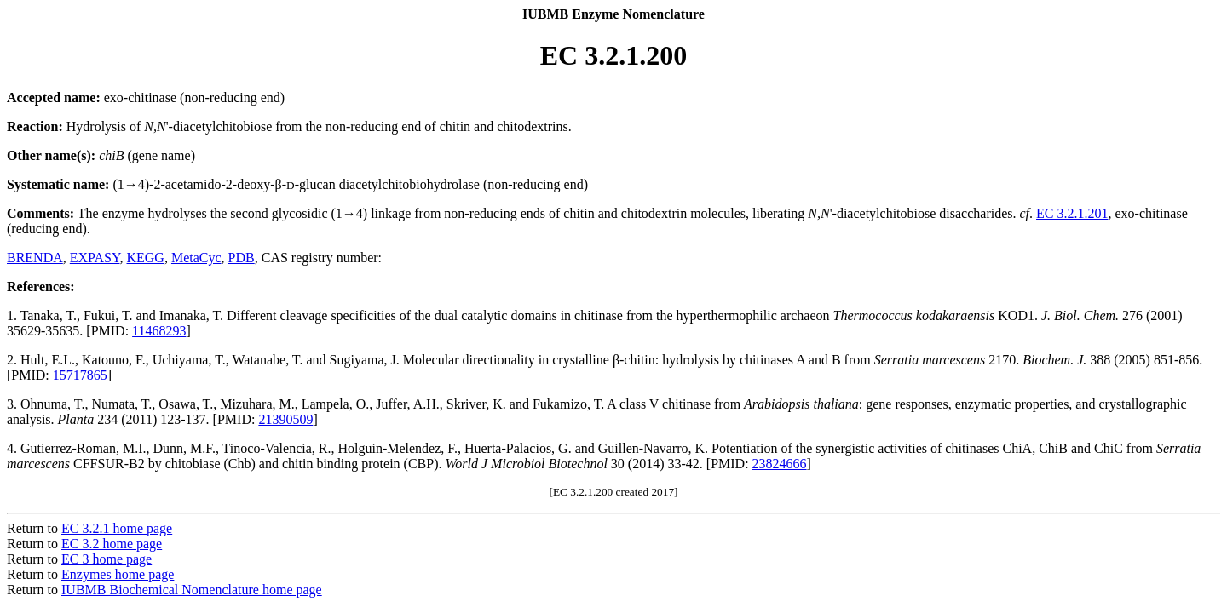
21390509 (285, 419)
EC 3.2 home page (111, 543)
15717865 (80, 375)
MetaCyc (196, 257)
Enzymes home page (117, 574)
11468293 (159, 331)
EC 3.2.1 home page (116, 528)
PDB (241, 257)
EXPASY (95, 257)
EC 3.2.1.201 (1072, 213)
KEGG (145, 257)
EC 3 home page (106, 559)
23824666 (779, 463)
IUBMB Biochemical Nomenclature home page (191, 589)
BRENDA (35, 257)
